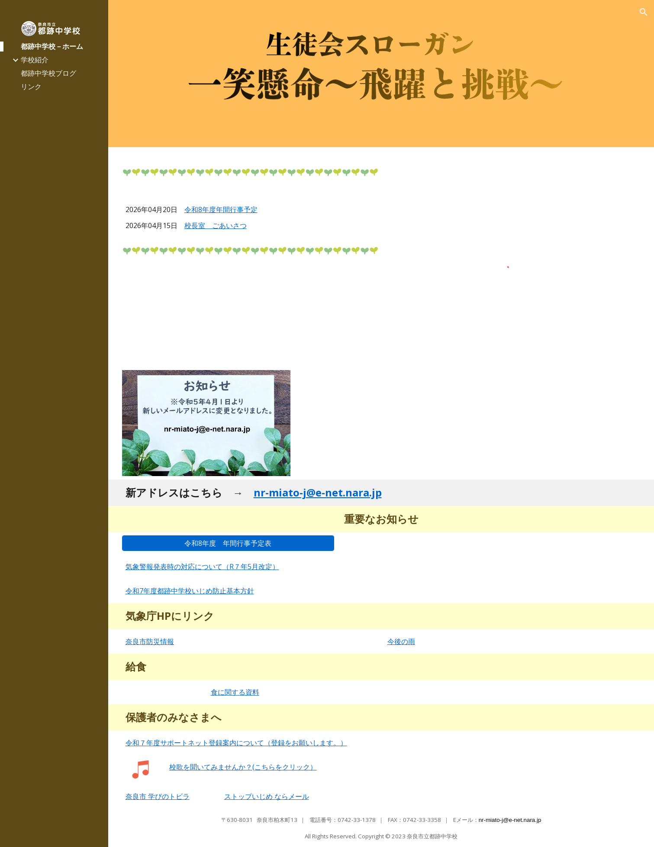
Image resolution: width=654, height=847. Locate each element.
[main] (250, 216)
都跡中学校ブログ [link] (48, 73)
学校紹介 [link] (34, 59)
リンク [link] (31, 86)
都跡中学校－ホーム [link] (52, 46)
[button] (643, 12)
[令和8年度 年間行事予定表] (228, 543)
